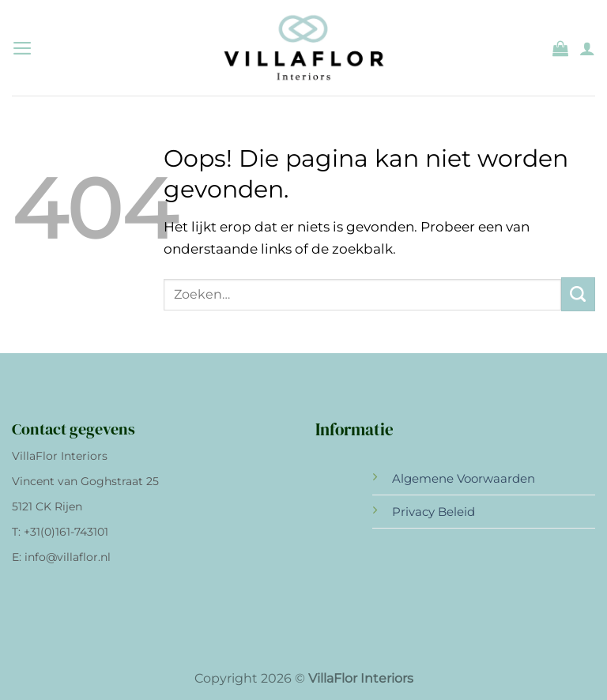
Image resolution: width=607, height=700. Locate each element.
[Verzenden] (578, 294)
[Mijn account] (587, 48)
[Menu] (22, 48)
